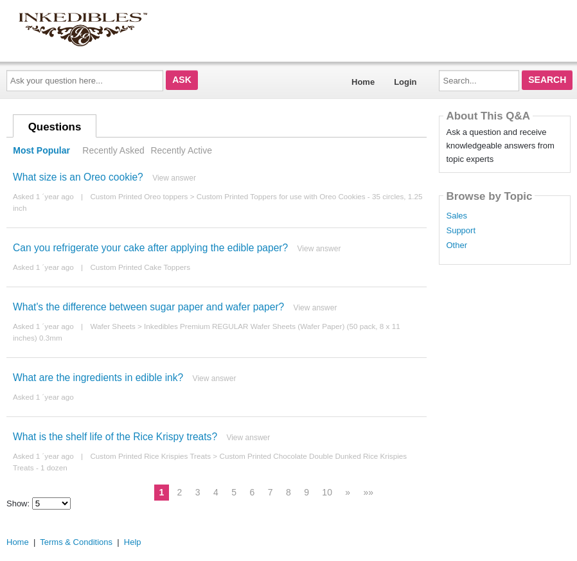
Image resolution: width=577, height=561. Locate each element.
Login (405, 82)
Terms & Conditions (76, 542)
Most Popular (41, 150)
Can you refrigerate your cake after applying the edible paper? (150, 247)
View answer (174, 178)
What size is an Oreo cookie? (78, 177)
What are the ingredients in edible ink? (98, 377)
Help (132, 542)
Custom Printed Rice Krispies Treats (150, 456)
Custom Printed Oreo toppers (139, 196)
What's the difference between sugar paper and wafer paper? (148, 306)
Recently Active (181, 150)
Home (363, 82)
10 (327, 492)
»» (369, 492)
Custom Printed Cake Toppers (140, 267)
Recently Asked (113, 150)
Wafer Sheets (112, 326)
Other (456, 245)
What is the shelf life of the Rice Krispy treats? (115, 436)
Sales (456, 215)
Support (460, 230)
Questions (55, 127)
